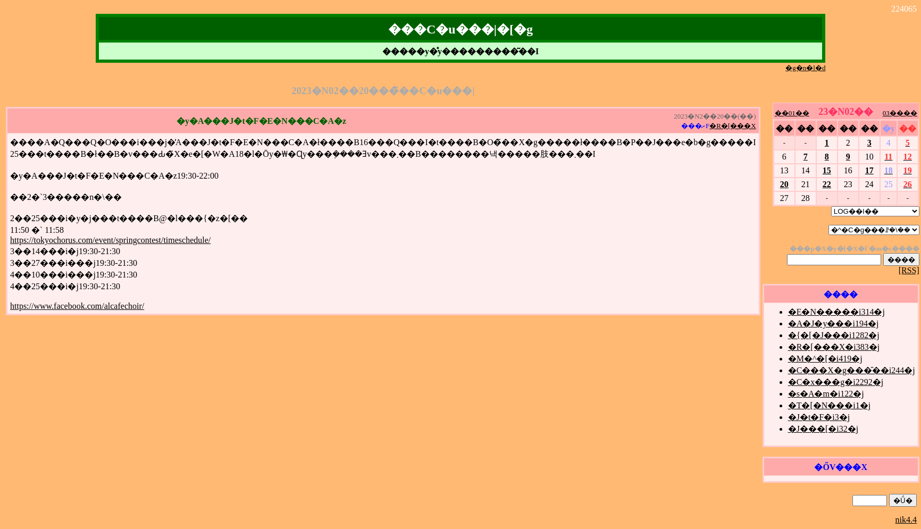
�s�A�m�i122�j (826, 393)
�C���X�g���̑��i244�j (851, 370)
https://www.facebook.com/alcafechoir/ (77, 305)
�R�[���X (732, 126)
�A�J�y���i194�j (833, 323)
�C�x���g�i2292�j (836, 382)
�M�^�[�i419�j (825, 358)
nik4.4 (906, 519)
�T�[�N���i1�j (829, 405)
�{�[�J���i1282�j (834, 335)
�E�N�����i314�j (836, 311)
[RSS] (909, 270)
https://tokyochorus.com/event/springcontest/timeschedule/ (110, 240)
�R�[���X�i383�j (834, 346)
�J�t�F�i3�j (819, 417)
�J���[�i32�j (823, 428)
